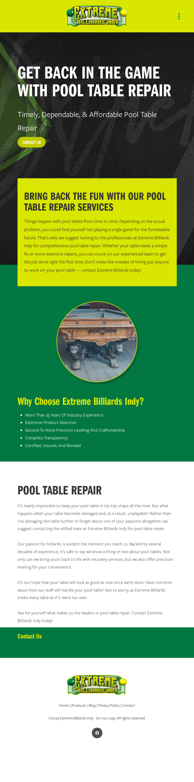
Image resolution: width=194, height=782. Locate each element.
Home (64, 705)
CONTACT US (31, 142)
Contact (128, 705)
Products (79, 705)
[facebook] (97, 733)
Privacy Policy (108, 705)
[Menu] (179, 16)
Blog (92, 705)
